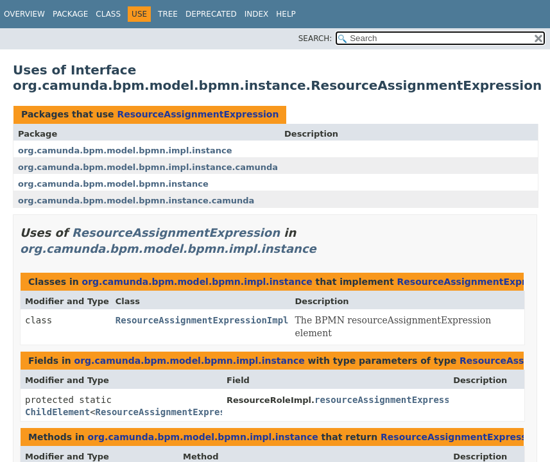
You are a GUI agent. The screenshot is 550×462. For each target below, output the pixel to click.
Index (257, 14)
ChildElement (57, 412)
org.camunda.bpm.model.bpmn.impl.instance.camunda (148, 167)
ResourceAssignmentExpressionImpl (202, 320)
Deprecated (211, 14)
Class (108, 14)
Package (70, 14)
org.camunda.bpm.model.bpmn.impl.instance (125, 150)
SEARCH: (315, 38)
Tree (168, 14)
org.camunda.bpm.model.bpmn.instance (113, 184)
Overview (24, 14)
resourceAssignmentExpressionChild (403, 400)
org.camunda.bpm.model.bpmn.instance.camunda (136, 200)
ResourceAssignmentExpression (198, 114)
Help (286, 14)
